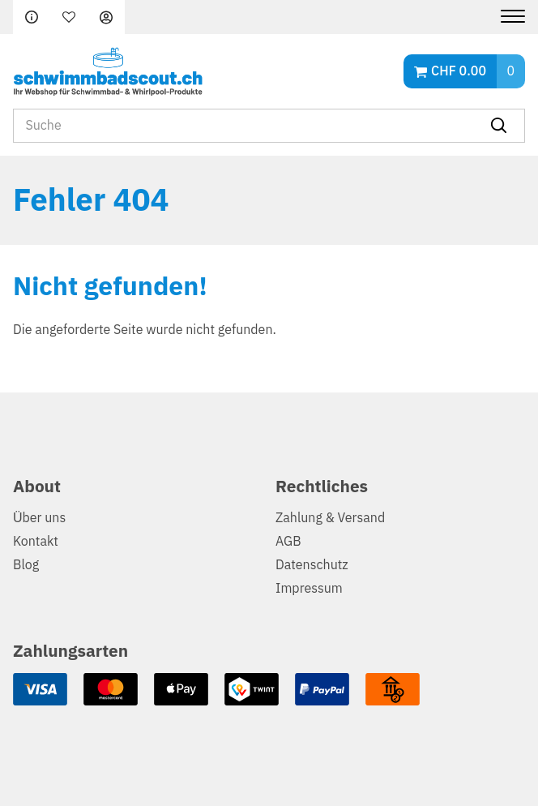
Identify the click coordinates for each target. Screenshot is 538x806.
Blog (26, 565)
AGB (288, 541)
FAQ (31, 17)
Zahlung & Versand (330, 518)
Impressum (309, 588)
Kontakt (35, 541)
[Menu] (507, 17)
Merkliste (69, 17)
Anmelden (106, 17)
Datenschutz (311, 565)
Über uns (39, 518)
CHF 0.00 (458, 71)
